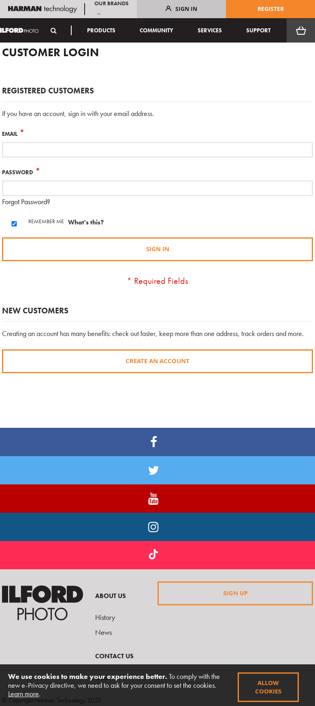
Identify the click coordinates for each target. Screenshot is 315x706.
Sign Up (235, 593)
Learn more (23, 693)
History (105, 617)
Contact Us (114, 656)
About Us (110, 596)
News (103, 632)
